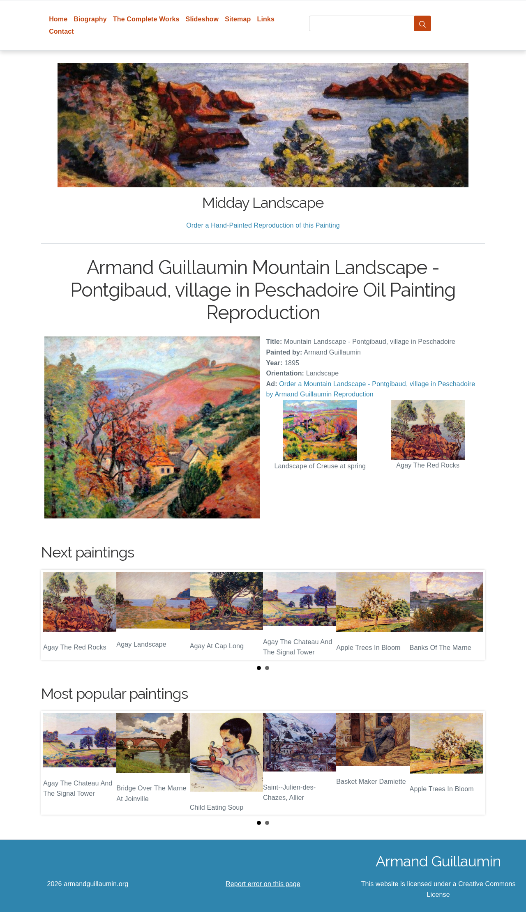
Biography (90, 19)
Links (266, 19)
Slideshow (202, 19)
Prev (53, 615)
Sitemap (238, 19)
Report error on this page (263, 883)
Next (472, 615)
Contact (61, 31)
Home (58, 19)
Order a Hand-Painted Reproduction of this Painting (263, 225)
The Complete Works (146, 19)
